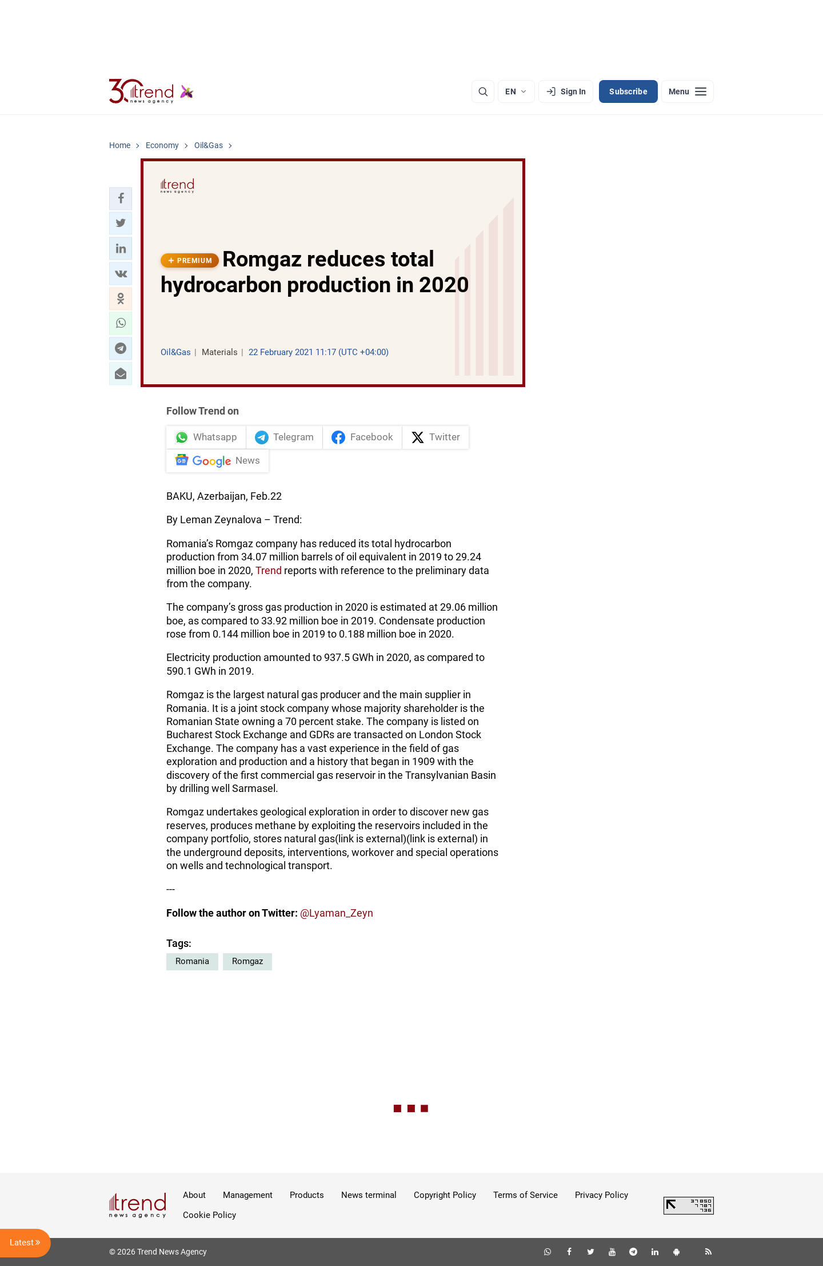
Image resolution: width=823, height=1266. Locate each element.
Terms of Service (525, 1195)
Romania (192, 961)
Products (307, 1195)
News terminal (369, 1195)
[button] (121, 198)
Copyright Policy (445, 1195)
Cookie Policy (209, 1215)
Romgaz (247, 961)
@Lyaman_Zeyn (336, 913)
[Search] (483, 91)
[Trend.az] (151, 91)
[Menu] (687, 91)
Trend (268, 570)
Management (248, 1195)
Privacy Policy (601, 1195)
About (194, 1195)
